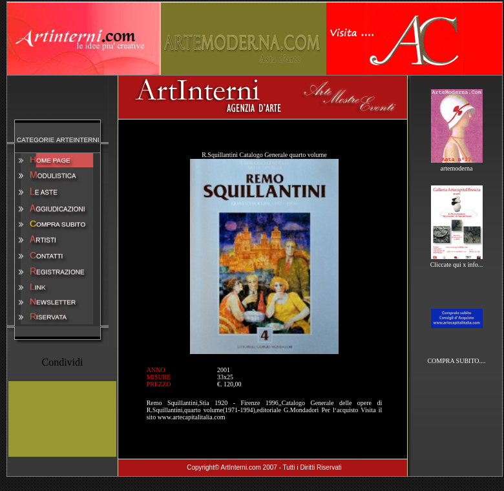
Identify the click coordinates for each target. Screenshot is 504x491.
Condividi (62, 362)
